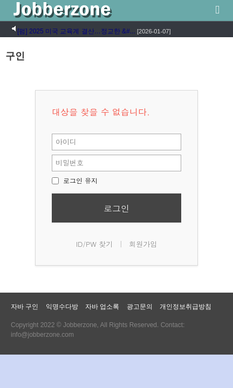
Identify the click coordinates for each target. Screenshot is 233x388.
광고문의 (140, 306)
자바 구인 (24, 306)
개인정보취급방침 (185, 306)
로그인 (116, 208)
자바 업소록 (102, 306)
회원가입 (143, 244)
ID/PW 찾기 (94, 244)
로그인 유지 (75, 180)
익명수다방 (62, 306)
